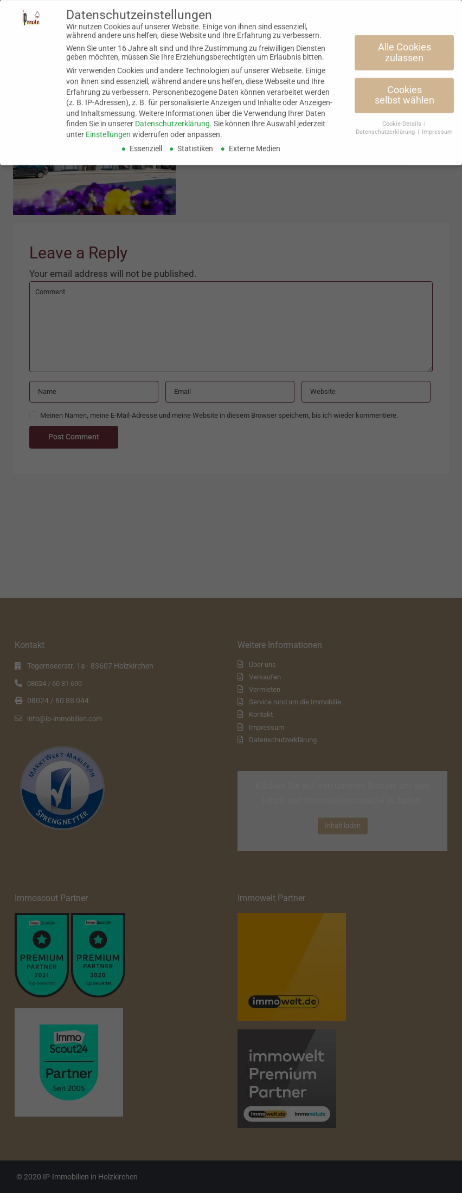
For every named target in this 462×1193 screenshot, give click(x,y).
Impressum (437, 127)
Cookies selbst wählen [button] (404, 91)
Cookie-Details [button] (402, 120)
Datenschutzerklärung (172, 119)
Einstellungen (108, 130)
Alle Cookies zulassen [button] (404, 49)
